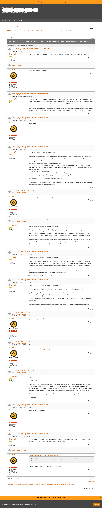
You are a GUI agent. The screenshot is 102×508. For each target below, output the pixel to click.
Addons (53, 2)
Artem (12, 70)
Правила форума (15, 26)
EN (100, 2)
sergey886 (14, 54)
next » (93, 34)
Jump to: (76, 488)
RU (96, 2)
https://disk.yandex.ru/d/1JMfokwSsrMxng (40, 350)
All (14, 37)
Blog (64, 2)
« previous (89, 34)
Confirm (96, 504)
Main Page (39, 2)
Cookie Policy (34, 504)
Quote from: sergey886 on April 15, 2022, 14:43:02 (44, 455)
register (11, 7)
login (7, 7)
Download (47, 2)
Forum (59, 2)
